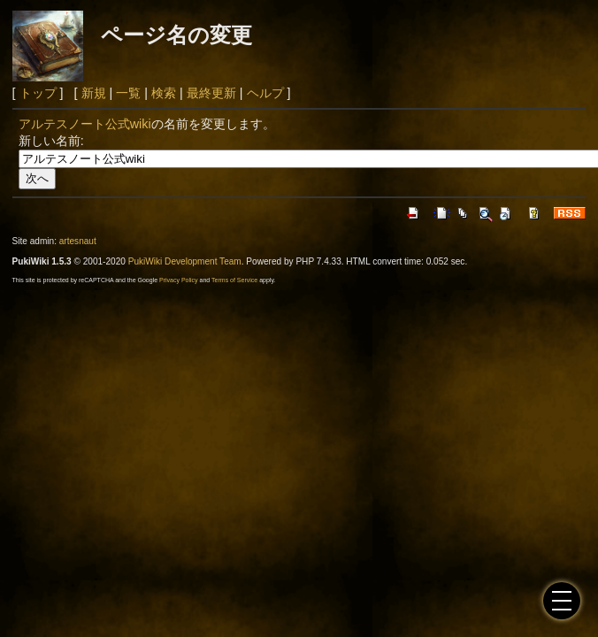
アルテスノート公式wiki (85, 124)
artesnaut (77, 241)
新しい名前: (51, 141)
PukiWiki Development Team (185, 261)
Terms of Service (234, 280)
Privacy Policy (178, 280)
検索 (163, 93)
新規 (93, 93)
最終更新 (211, 93)
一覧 (128, 93)
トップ (38, 93)
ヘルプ (265, 93)
